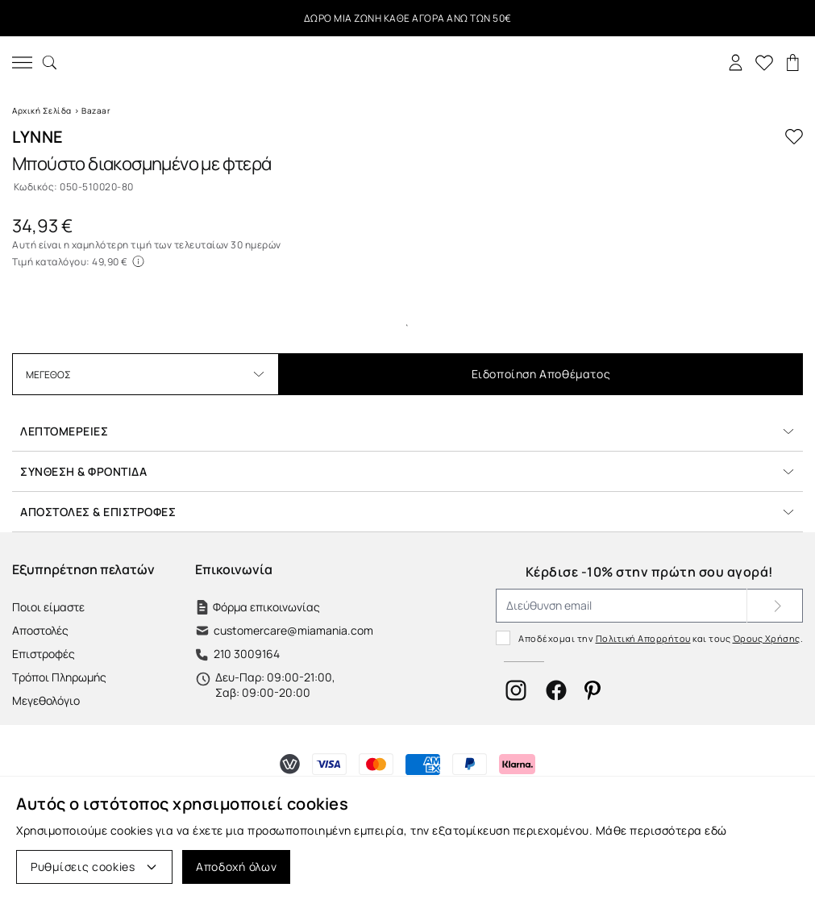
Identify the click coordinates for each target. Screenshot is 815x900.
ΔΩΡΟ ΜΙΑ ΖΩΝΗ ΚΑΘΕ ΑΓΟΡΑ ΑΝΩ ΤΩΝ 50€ (408, 18)
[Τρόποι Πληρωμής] (290, 764)
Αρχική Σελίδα (42, 110)
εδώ (716, 830)
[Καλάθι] (793, 62)
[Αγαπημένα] (764, 63)
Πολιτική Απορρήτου (643, 638)
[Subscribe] (774, 606)
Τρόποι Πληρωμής (59, 677)
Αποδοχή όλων (236, 866)
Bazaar (95, 110)
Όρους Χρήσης (766, 638)
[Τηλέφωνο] (284, 653)
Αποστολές (40, 630)
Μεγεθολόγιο (46, 700)
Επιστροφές (43, 653)
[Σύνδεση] (736, 62)
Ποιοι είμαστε (48, 607)
